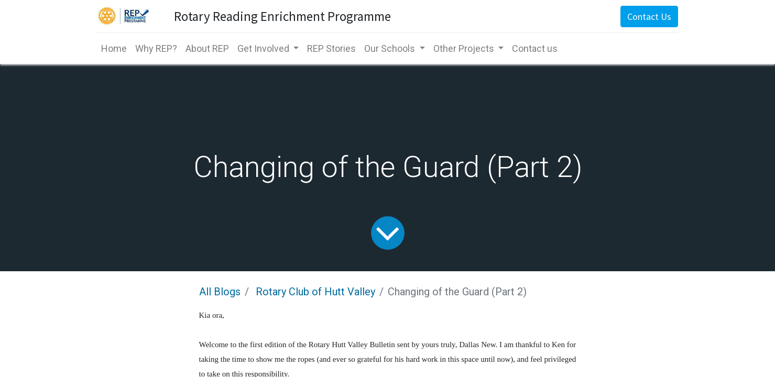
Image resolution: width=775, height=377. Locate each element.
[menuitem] (114, 48)
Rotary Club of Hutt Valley (315, 291)
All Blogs (220, 291)
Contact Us (649, 16)
